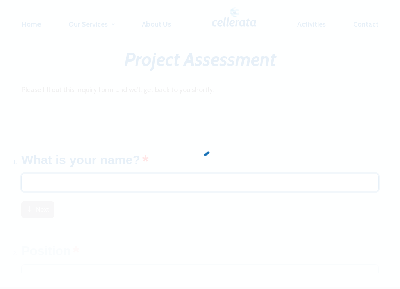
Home (31, 24)
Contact (366, 24)
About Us (156, 24)
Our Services (88, 24)
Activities (311, 24)
